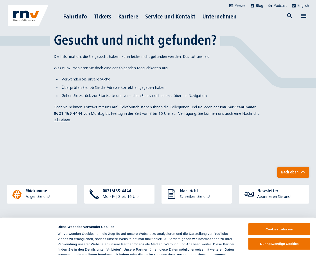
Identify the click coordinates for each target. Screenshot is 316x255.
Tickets (102, 16)
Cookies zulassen (279, 198)
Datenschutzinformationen (209, 228)
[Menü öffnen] (303, 16)
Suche (105, 79)
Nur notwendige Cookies (279, 212)
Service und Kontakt (170, 16)
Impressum (149, 228)
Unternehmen (219, 16)
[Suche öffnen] (289, 16)
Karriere (128, 16)
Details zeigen (233, 246)
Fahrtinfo (75, 16)
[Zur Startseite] (28, 15)
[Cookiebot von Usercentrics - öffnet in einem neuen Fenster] (28, 246)
